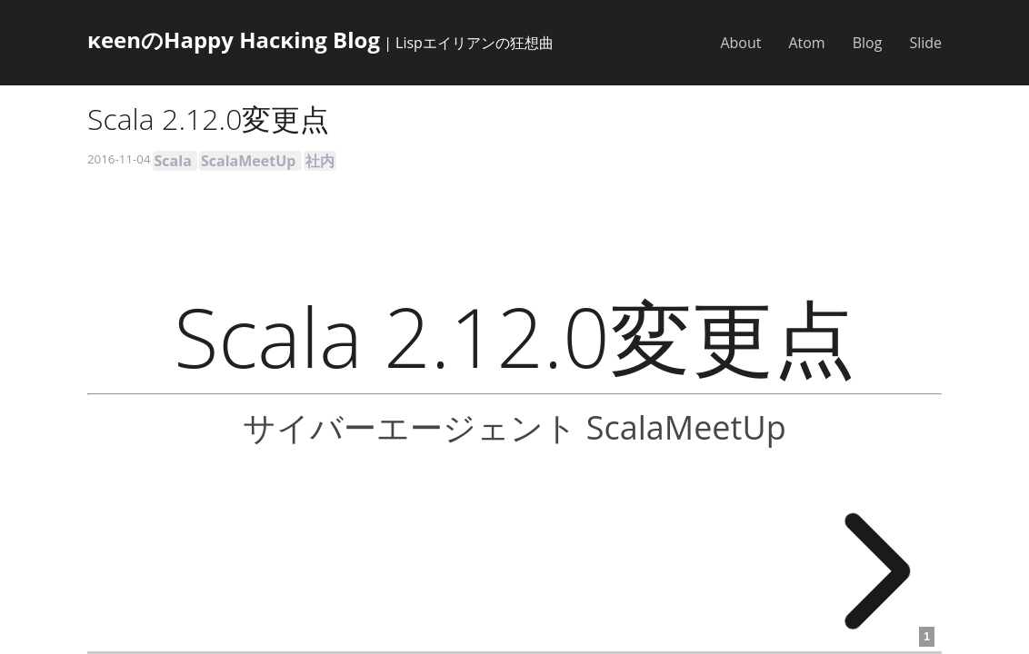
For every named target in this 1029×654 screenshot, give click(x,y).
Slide (925, 43)
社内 (320, 161)
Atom (806, 43)
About (740, 43)
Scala (173, 161)
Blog (868, 43)
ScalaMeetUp (248, 161)
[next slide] (867, 571)
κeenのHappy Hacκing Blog (233, 39)
